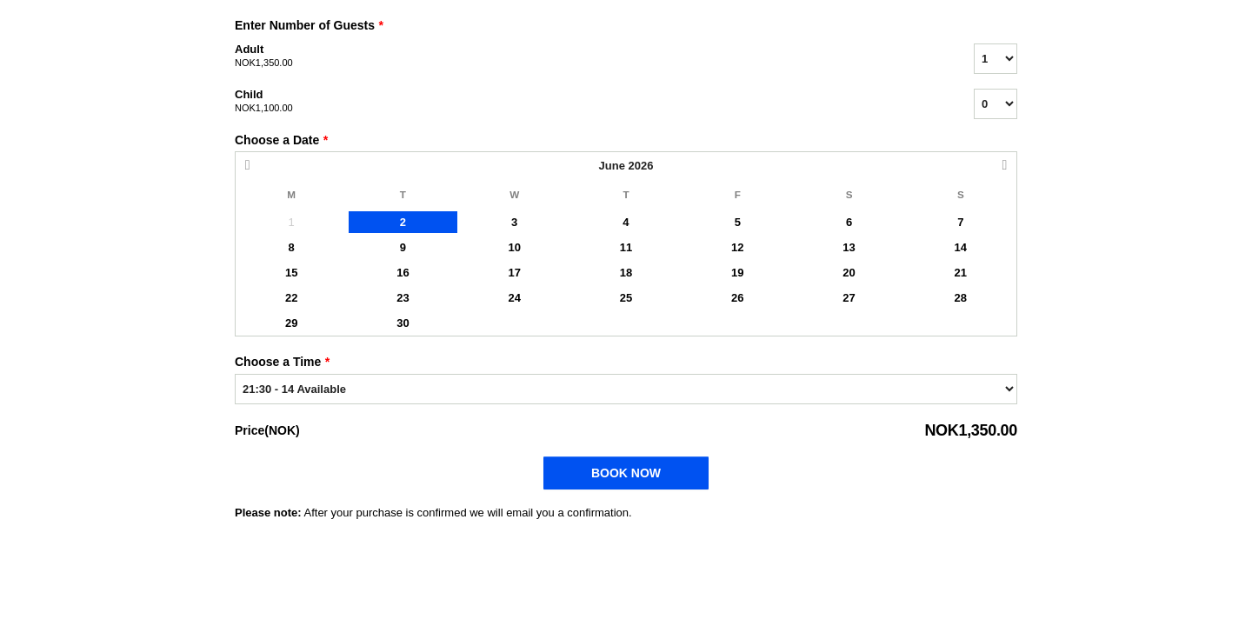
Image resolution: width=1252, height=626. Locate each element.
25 (626, 297)
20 (848, 272)
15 (291, 272)
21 (961, 272)
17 (514, 272)
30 (402, 323)
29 (291, 323)
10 (514, 247)
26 (737, 297)
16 (402, 272)
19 (737, 272)
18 (626, 272)
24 (514, 297)
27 (848, 297)
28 (961, 297)
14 (961, 247)
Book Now (626, 473)
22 (291, 297)
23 (402, 297)
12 (737, 247)
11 (626, 247)
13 (848, 247)
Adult (582, 56)
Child (582, 102)
